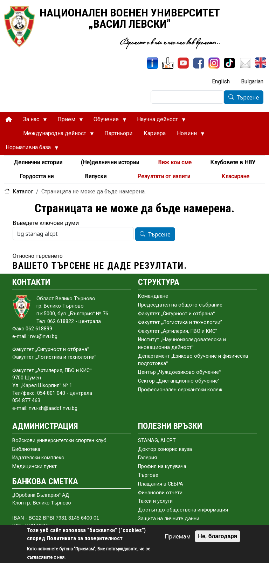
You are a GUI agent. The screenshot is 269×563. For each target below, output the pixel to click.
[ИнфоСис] (152, 63)
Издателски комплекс (38, 458)
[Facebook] (199, 63)
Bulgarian (252, 81)
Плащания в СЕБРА (160, 484)
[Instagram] (214, 63)
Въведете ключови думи (46, 223)
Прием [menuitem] (67, 121)
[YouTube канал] (183, 63)
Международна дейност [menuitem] (56, 135)
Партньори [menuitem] (118, 133)
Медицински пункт (34, 466)
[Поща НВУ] (245, 63)
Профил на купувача (162, 466)
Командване (153, 296)
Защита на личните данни (168, 519)
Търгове (148, 475)
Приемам (178, 536)
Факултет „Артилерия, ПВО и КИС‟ (177, 331)
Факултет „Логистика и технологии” (180, 322)
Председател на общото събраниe (180, 305)
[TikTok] (229, 63)
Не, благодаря (217, 536)
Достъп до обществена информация (183, 510)
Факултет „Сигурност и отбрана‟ (176, 314)
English (221, 81)
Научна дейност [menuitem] (158, 121)
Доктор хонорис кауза (165, 449)
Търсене (248, 97)
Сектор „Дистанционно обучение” (179, 381)
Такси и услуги (155, 501)
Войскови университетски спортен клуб (59, 441)
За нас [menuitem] (32, 121)
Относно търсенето (38, 256)
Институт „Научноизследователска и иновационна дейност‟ (182, 343)
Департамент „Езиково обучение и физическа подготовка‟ (193, 360)
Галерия (147, 458)
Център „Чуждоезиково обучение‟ (179, 372)
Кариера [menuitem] (155, 133)
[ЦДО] (168, 63)
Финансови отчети (160, 493)
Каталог (23, 191)
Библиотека (26, 449)
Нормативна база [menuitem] (29, 149)
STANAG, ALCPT (157, 441)
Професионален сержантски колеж (180, 390)
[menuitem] (9, 119)
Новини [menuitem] (188, 135)
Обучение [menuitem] (107, 121)
